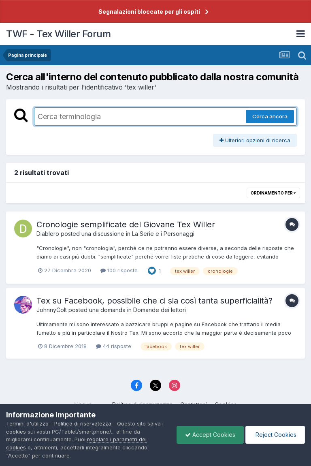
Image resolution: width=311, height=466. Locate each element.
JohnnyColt (51, 309)
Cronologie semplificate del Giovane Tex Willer (125, 224)
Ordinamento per (273, 192)
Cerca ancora (270, 116)
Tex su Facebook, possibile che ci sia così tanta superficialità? (154, 301)
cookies (16, 431)
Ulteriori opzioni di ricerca (254, 140)
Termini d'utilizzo (27, 423)
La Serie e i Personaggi (163, 233)
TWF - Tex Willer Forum (58, 34)
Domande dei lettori (159, 309)
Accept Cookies (210, 434)
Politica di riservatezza (82, 423)
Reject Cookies (275, 434)
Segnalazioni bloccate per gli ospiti (149, 11)
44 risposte (113, 346)
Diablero (47, 233)
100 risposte (119, 270)
